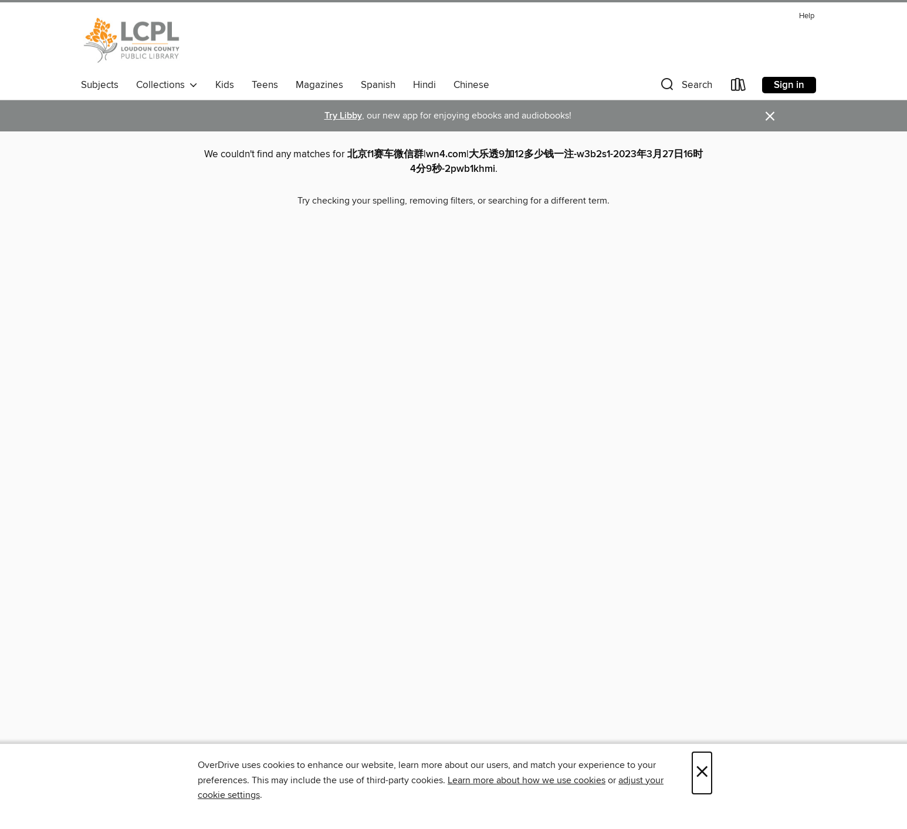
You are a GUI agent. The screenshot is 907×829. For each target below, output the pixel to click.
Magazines (319, 85)
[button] (685, 87)
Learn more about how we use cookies (526, 780)
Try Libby (343, 116)
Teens (265, 85)
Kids (224, 85)
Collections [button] (167, 85)
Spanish (378, 85)
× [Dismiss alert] (770, 116)
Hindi (424, 85)
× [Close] (702, 773)
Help (806, 16)
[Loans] (738, 87)
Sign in (789, 85)
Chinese (471, 85)
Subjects (100, 85)
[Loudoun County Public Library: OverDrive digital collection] (131, 40)
